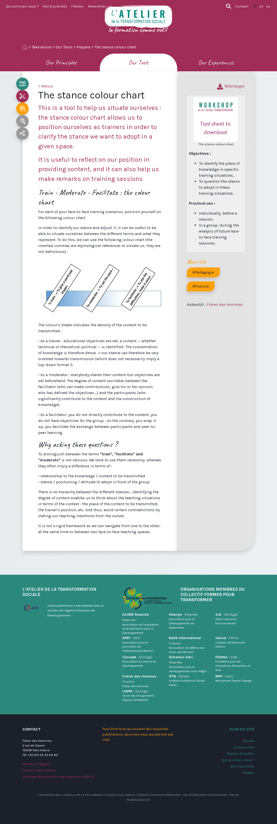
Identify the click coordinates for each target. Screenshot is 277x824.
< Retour (45, 86)
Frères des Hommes (225, 304)
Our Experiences (216, 62)
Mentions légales (36, 764)
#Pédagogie (203, 272)
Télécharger (231, 86)
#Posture (200, 286)
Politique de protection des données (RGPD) (58, 777)
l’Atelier (77, 6)
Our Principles (61, 62)
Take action (41, 47)
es (268, 6)
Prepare (83, 47)
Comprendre (244, 747)
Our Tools (64, 47)
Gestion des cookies (39, 770)
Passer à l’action (241, 753)
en (261, 6)
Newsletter (97, 6)
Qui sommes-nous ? (22, 6)
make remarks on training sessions (90, 178)
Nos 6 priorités (55, 6)
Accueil (249, 741)
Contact (242, 6)
